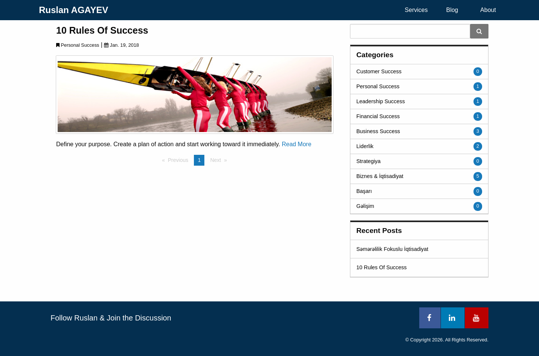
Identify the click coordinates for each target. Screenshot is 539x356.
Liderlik (365, 146)
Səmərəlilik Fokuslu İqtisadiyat (392, 249)
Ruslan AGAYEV (73, 10)
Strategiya (368, 161)
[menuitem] (416, 10)
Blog (452, 10)
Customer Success (379, 71)
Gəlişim (365, 206)
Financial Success (378, 116)
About (488, 10)
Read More (296, 144)
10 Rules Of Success (102, 30)
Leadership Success (380, 101)
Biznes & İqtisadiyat (380, 176)
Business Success (378, 131)
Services (416, 10)
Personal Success (377, 86)
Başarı (364, 191)
